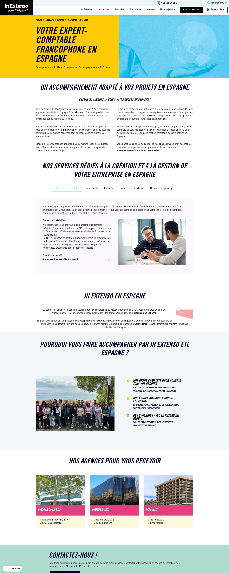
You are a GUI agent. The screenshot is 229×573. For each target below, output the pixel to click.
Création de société (67, 188)
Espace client (217, 10)
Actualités (120, 10)
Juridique (138, 188)
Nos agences (169, 3)
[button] (12, 569)
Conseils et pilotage (162, 188)
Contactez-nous (191, 10)
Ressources (135, 10)
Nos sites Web (217, 3)
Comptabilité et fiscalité (99, 188)
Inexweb (150, 10)
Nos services (103, 10)
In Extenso (86, 10)
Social (123, 188)
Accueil (39, 20)
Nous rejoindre (167, 10)
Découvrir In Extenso (55, 20)
